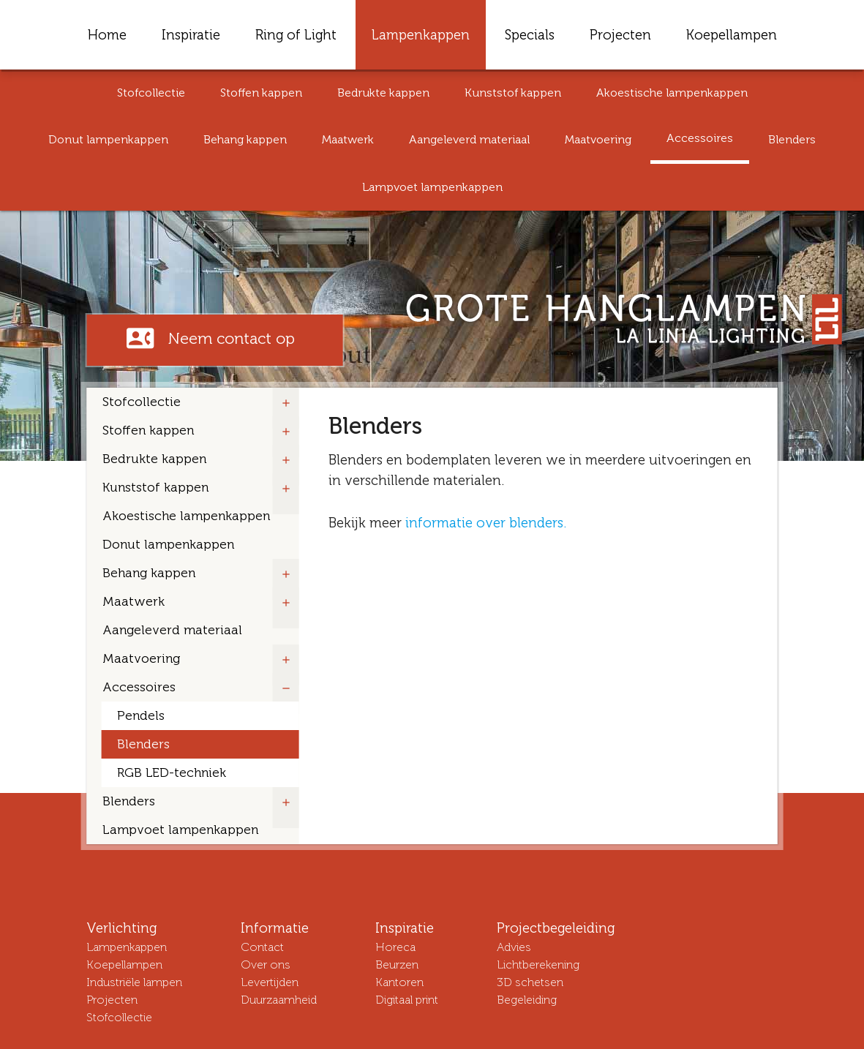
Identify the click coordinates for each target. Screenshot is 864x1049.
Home (107, 34)
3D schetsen (530, 982)
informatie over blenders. (485, 522)
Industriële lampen (134, 982)
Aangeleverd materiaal (469, 139)
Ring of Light (296, 34)
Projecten (620, 34)
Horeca (395, 947)
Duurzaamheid (279, 1000)
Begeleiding (527, 1000)
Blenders (792, 139)
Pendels (141, 715)
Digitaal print (406, 1000)
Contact (262, 947)
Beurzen (396, 964)
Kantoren (399, 982)
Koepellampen (731, 34)
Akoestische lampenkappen (672, 92)
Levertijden (269, 982)
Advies (514, 947)
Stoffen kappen (261, 92)
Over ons (265, 964)
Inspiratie (191, 34)
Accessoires (699, 138)
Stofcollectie (151, 92)
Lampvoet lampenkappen (432, 187)
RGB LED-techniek (171, 773)
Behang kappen (245, 139)
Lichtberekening (538, 964)
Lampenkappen (421, 34)
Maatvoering (598, 139)
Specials (530, 34)
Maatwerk (348, 139)
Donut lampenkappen (108, 139)
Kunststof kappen (513, 92)
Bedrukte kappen (383, 92)
